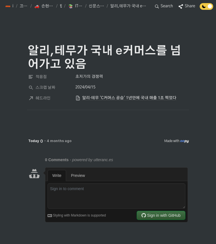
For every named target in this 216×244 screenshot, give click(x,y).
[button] (9, 6)
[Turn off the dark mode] (206, 8)
